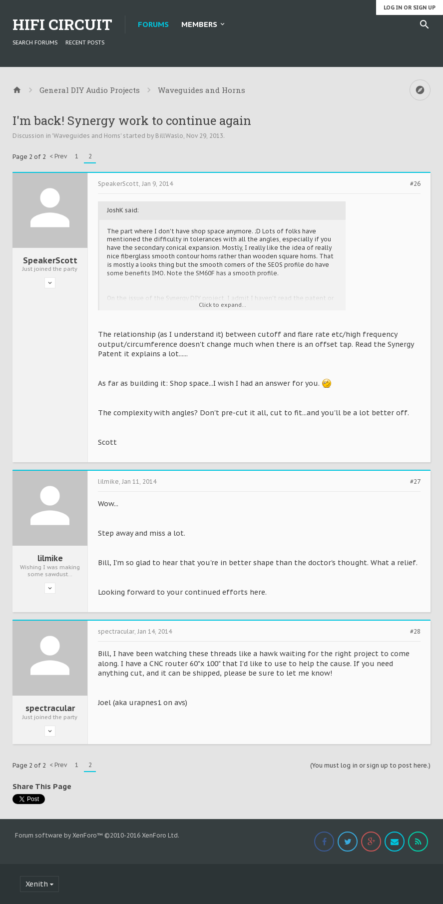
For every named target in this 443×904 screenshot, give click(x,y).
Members (199, 24)
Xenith (36, 884)
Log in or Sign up (410, 7)
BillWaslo (169, 135)
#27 (415, 481)
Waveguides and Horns (86, 135)
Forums (153, 24)
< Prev (58, 156)
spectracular (50, 708)
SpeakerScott (50, 260)
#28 (415, 631)
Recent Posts (84, 42)
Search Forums (34, 42)
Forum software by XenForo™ (97, 835)
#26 (415, 183)
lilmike (50, 558)
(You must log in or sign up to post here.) (370, 765)
